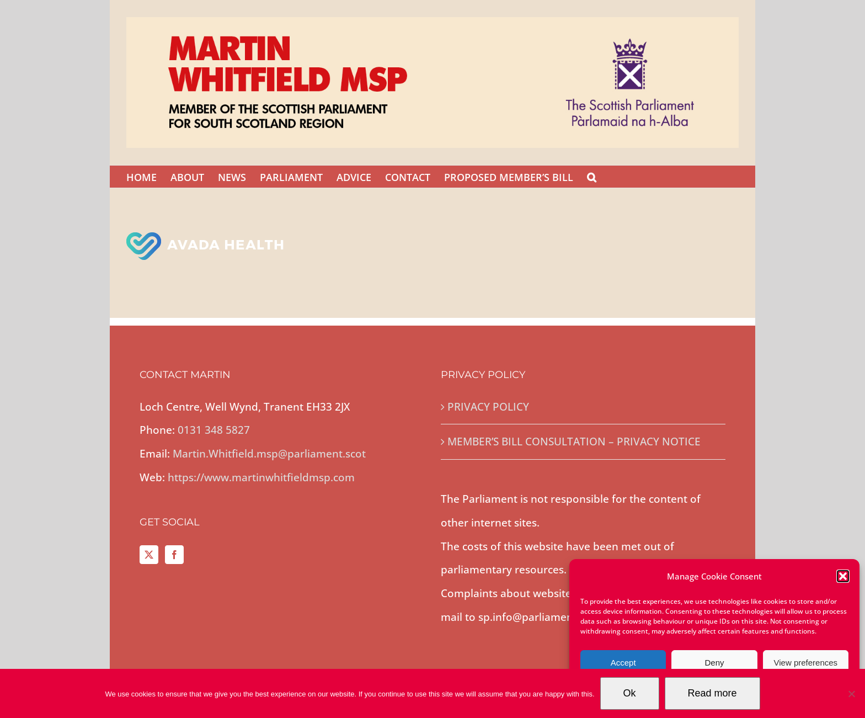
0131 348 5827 (214, 430)
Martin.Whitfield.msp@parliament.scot (269, 453)
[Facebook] (174, 554)
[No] (851, 693)
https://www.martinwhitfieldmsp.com (261, 477)
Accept (623, 662)
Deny (714, 662)
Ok (629, 693)
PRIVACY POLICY (488, 407)
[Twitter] (149, 554)
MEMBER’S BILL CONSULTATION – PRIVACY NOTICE (574, 441)
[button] (842, 576)
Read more (712, 693)
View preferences (806, 662)
